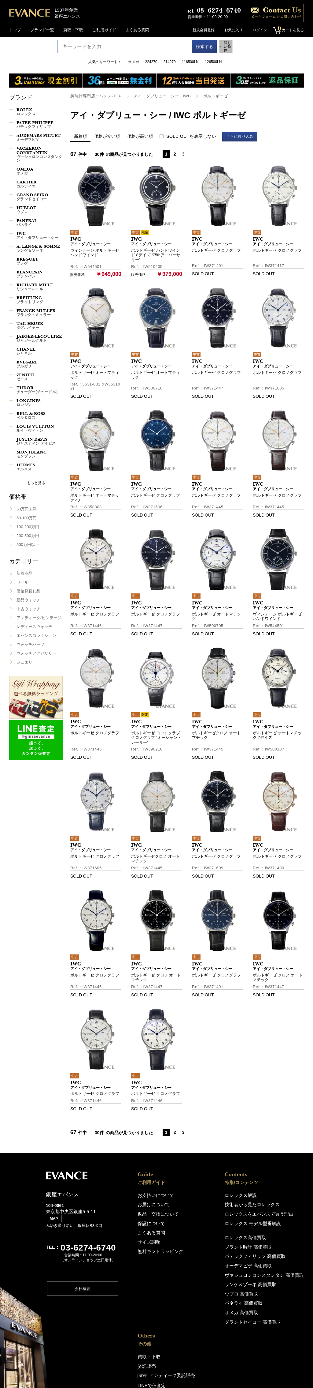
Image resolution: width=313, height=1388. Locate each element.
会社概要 (82, 1290)
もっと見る (36, 483)
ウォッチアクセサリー (36, 653)
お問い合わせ (264, 1325)
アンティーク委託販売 (278, 1213)
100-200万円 (28, 527)
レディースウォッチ (34, 627)
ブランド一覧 (42, 30)
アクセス (260, 1253)
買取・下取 (73, 30)
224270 (151, 62)
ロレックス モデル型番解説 (205, 1222)
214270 (170, 62)
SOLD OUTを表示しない (191, 136)
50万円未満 (27, 509)
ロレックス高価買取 (198, 1235)
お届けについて (151, 1204)
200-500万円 (28, 536)
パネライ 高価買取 (197, 1298)
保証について (149, 1222)
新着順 (80, 136)
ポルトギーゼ (206, 96)
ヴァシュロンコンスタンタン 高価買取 (215, 1271)
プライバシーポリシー (272, 1299)
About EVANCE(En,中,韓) (275, 1276)
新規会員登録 (201, 30)
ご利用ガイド (104, 30)
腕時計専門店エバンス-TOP (94, 96)
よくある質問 (137, 30)
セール (22, 582)
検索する (198, 46)
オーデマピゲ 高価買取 (201, 1262)
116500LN (190, 62)
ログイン (257, 30)
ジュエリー (26, 662)
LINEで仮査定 (264, 1222)
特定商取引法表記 (268, 1316)
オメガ (133, 62)
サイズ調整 (147, 1239)
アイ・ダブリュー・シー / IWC (156, 96)
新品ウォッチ (28, 600)
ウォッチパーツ (30, 644)
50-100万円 (27, 518)
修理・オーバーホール (272, 1231)
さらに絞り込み (242, 136)
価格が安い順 (107, 136)
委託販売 (260, 1204)
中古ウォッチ (28, 609)
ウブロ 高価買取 (195, 1289)
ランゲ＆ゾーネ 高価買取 (203, 1280)
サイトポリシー (266, 1308)
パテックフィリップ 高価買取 (207, 1253)
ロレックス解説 (194, 1195)
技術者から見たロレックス (204, 1204)
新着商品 (24, 573)
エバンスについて (268, 1267)
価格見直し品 (28, 591)
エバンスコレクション (36, 636)
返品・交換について (155, 1213)
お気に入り (231, 30)
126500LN (213, 62)
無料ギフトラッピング (157, 1248)
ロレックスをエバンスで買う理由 (210, 1213)
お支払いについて (153, 1195)
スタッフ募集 (264, 1285)
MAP (55, 1221)
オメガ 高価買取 (195, 1306)
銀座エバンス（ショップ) (274, 1245)
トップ (15, 30)
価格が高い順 (140, 136)
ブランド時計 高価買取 (201, 1244)
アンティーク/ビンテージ (39, 618)
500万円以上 (28, 545)
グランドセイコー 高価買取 (205, 1315)
